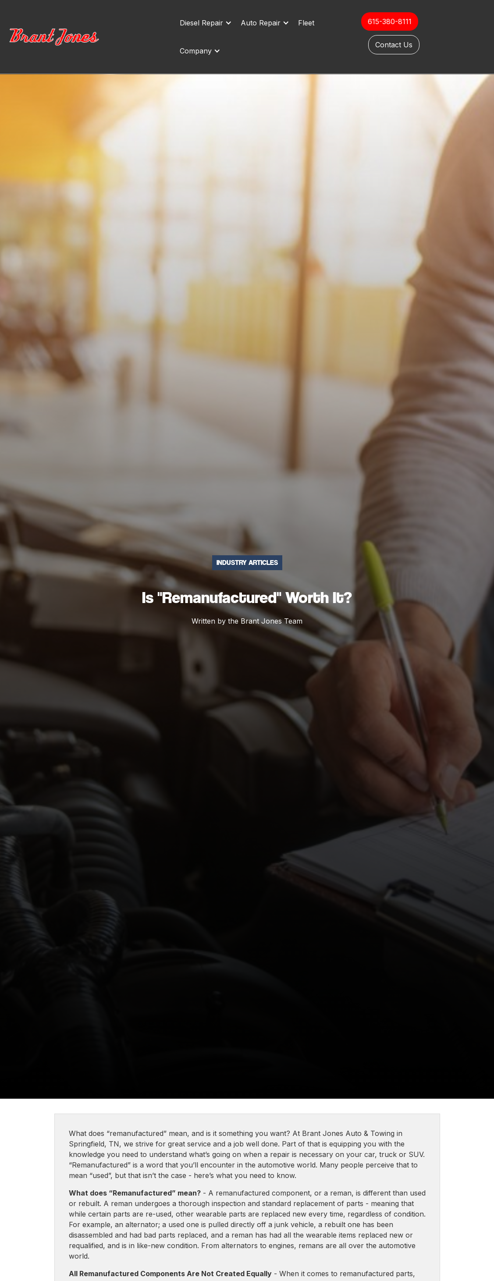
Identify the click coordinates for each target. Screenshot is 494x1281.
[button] (208, 23)
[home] (63, 37)
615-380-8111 (390, 21)
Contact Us (393, 44)
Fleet (306, 22)
